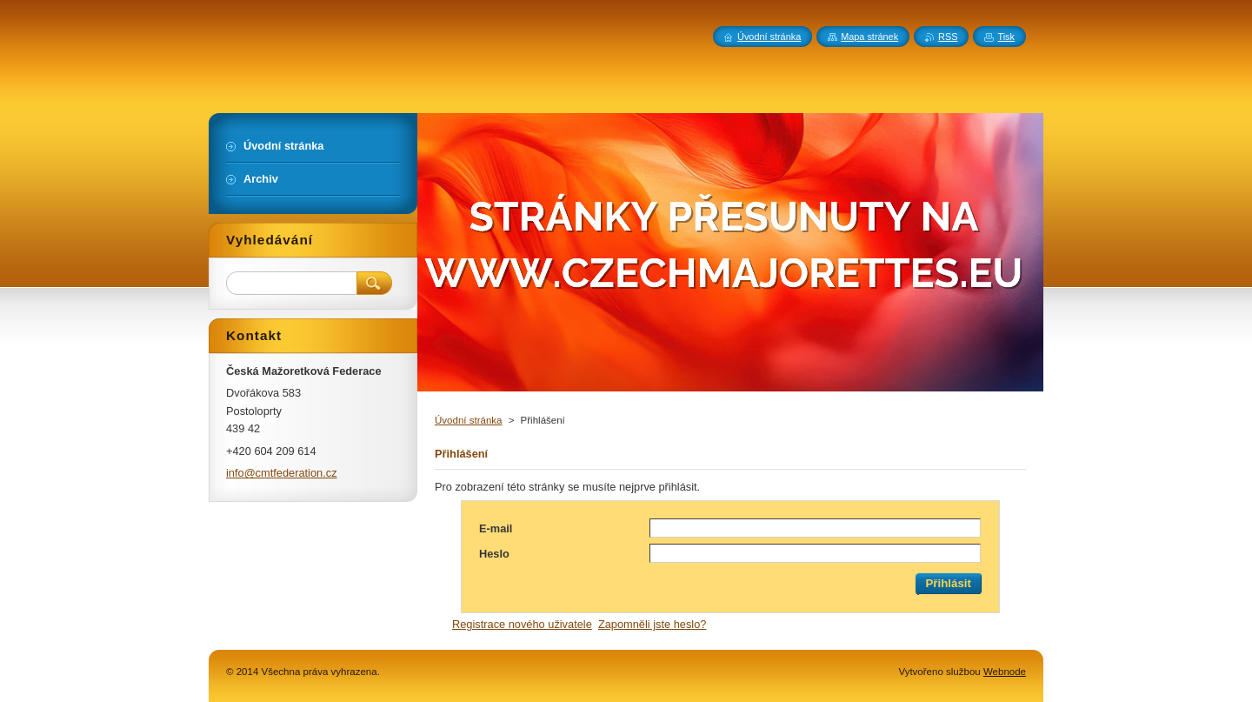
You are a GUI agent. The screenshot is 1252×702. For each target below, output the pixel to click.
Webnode (1004, 671)
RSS (947, 36)
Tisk (1006, 36)
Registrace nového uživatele (522, 624)
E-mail (495, 528)
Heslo (494, 553)
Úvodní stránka (468, 420)
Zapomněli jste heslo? (652, 624)
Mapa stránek (869, 36)
